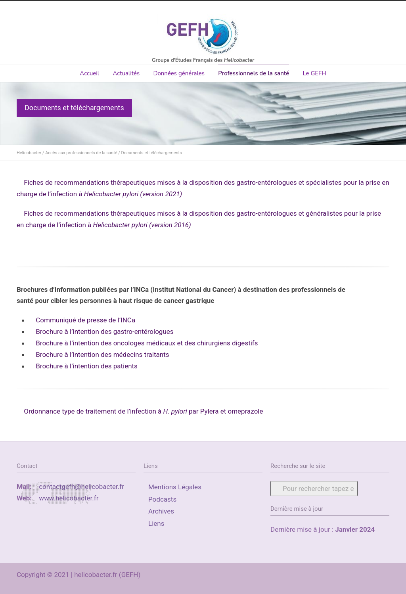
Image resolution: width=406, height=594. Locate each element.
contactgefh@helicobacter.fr (81, 487)
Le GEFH (314, 73)
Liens (156, 523)
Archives (161, 511)
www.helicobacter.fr (68, 498)
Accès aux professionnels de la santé (81, 152)
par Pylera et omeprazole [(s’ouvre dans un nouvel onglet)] (226, 411)
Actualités (126, 73)
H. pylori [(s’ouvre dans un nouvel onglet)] (176, 411)
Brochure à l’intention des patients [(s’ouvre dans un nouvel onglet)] (87, 366)
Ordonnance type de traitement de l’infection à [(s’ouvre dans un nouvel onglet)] (93, 411)
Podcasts (162, 499)
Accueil (89, 73)
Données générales (179, 73)
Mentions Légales (174, 487)
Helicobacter (29, 152)
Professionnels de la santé (253, 73)
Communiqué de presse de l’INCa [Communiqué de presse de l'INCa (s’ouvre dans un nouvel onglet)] (85, 320)
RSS (381, 573)
